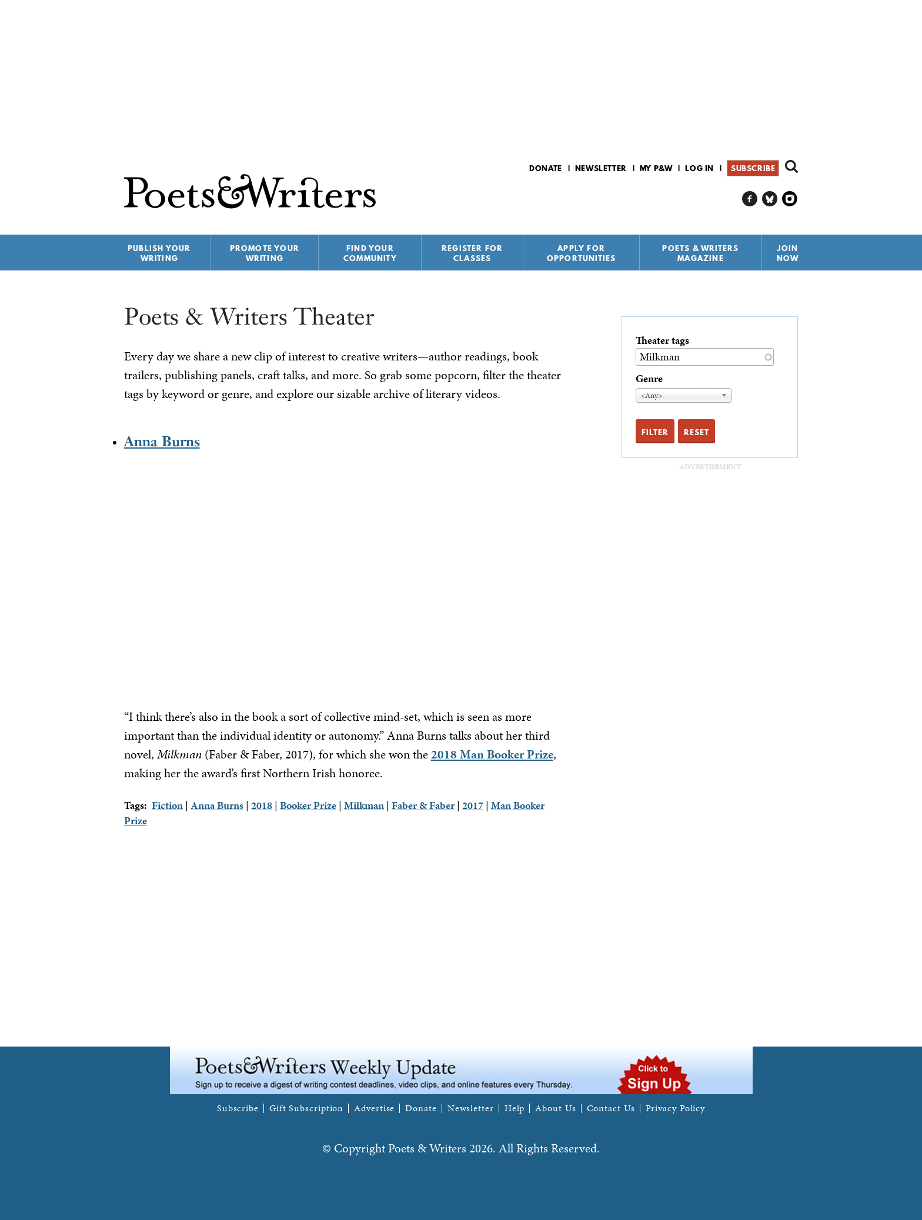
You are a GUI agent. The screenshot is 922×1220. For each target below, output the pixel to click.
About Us (555, 1108)
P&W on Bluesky (770, 199)
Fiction (167, 805)
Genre (649, 378)
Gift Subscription (306, 1108)
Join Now (788, 253)
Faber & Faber (423, 805)
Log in (699, 168)
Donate (545, 168)
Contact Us (611, 1108)
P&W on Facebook (750, 199)
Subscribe (753, 168)
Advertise (374, 1108)
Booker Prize (308, 805)
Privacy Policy (676, 1108)
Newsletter (601, 168)
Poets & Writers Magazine (700, 253)
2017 (472, 805)
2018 (261, 805)
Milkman (364, 805)
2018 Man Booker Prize (492, 754)
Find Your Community (370, 253)
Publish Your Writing (159, 253)
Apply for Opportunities (581, 253)
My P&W (656, 168)
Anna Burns (162, 441)
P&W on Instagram (790, 199)
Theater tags (662, 340)
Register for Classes (472, 253)
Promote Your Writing (264, 253)
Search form (791, 166)
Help (515, 1108)
